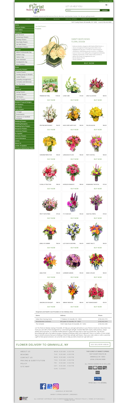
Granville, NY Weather (64, 391)
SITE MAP (100, 19)
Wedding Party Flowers (22, 126)
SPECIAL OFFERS (71, 19)
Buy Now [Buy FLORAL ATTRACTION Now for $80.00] (51, 189)
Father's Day (20, 57)
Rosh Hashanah (21, 59)
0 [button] (106, 5)
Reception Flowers (21, 129)
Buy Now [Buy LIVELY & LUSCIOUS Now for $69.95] (98, 100)
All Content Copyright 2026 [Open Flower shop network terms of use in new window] (45, 399)
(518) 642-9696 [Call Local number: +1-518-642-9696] (107, 1)
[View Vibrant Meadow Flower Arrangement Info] (73, 291)
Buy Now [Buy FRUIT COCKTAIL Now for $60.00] (98, 159)
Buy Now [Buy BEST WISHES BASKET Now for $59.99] (98, 307)
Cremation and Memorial (23, 82)
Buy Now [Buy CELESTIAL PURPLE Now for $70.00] (98, 218)
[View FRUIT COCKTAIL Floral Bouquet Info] (96, 143)
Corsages (19, 112)
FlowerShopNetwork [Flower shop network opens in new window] (65, 399)
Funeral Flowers (21, 72)
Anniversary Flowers (22, 37)
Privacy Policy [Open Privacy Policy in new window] (81, 399)
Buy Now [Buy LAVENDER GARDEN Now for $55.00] (74, 277)
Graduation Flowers (22, 47)
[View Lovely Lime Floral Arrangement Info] (73, 84)
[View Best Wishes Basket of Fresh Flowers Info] (96, 290)
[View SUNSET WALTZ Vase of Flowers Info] (96, 231)
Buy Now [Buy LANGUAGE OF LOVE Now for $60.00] (74, 159)
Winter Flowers (20, 99)
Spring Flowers (20, 92)
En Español (18, 133)
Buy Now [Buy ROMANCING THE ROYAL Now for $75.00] (98, 189)
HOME (28, 19)
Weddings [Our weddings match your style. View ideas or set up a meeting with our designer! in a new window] (73, 394)
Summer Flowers (21, 94)
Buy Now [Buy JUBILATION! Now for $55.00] (51, 277)
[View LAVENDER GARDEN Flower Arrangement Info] (73, 261)
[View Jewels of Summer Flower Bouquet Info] (50, 231)
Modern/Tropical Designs (23, 102)
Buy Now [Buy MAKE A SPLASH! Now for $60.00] (98, 277)
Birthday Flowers (21, 39)
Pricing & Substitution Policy (24, 148)
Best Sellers (19, 30)
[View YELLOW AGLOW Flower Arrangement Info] (96, 113)
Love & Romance (20, 138)
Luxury (17, 141)
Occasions (18, 32)
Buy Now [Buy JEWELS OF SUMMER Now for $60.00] (51, 248)
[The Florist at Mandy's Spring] (35, 8)
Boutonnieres (20, 114)
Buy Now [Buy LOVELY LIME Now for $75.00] (74, 100)
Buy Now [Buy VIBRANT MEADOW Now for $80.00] (74, 307)
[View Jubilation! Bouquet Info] (50, 261)
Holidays (18, 50)
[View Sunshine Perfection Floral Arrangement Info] (50, 143)
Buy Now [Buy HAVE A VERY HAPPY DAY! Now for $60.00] (74, 130)
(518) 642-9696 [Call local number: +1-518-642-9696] (100, 359)
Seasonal (18, 89)
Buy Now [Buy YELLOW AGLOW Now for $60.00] (98, 130)
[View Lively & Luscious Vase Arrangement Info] (96, 84)
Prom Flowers (19, 109)
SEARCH (104, 10)
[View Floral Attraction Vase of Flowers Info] (50, 172)
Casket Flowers (20, 77)
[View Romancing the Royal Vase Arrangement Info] (96, 172)
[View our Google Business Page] (49, 389)
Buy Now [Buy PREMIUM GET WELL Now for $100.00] (51, 100)
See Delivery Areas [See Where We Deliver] (100, 344)
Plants (17, 87)
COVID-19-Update (21, 146)
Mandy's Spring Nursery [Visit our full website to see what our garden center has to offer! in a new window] (60, 394)
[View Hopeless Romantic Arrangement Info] (73, 172)
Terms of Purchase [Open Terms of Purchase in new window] (96, 399)
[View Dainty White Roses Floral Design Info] (53, 51)
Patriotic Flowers (20, 136)
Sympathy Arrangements (23, 79)
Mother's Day (20, 55)
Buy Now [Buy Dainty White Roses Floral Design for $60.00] (89, 63)
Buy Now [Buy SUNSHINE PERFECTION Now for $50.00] (51, 159)
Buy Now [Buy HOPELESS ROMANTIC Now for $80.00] (74, 189)
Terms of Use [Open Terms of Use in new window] (69, 400)
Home (17, 25)
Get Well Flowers (21, 44)
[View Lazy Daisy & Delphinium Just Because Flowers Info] (73, 231)
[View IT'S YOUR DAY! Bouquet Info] (73, 202)
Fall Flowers (19, 97)
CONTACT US (85, 19)
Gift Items (18, 107)
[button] (97, 379)
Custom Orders (20, 27)
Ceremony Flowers (21, 131)
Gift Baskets (19, 104)
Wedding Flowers (20, 121)
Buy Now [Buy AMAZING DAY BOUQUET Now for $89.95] (51, 307)
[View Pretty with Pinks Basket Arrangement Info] (50, 202)
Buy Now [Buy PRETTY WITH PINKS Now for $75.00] (51, 218)
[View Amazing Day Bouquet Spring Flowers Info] (50, 290)
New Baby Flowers (22, 42)
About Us (18, 143)
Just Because (20, 35)
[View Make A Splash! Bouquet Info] (96, 261)
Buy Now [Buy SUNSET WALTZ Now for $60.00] (98, 248)
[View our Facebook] (43, 389)
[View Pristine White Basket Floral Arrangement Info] (50, 113)
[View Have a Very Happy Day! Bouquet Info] (73, 114)
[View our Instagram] (56, 389)
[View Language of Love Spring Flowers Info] (73, 143)
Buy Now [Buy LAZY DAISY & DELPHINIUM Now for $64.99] (74, 248)
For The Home (20, 84)
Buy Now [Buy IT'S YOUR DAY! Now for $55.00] (74, 218)
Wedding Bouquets (21, 124)
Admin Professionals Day (23, 52)
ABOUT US (42, 19)
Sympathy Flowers (21, 69)
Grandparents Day (21, 62)
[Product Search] (83, 10)
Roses (17, 67)
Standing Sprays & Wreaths (24, 74)
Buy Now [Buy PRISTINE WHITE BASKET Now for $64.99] (51, 130)
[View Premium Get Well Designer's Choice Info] (50, 84)
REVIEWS (57, 19)
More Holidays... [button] (21, 64)
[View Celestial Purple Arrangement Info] (96, 202)
